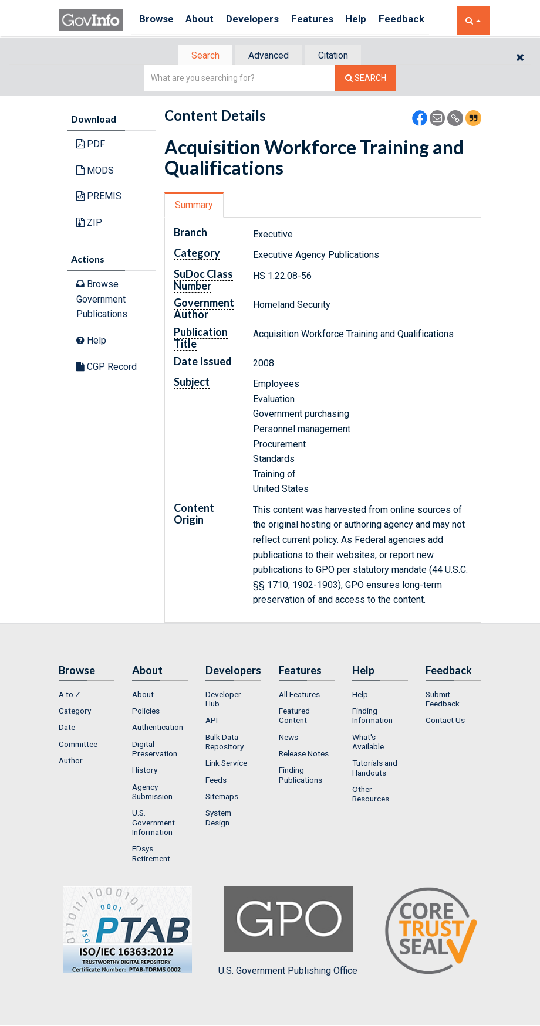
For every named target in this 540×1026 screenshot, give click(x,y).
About (205, 20)
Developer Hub (223, 700)
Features (326, 20)
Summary (196, 206)
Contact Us (445, 721)
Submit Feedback (443, 700)
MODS (95, 171)
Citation (337, 56)
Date (67, 728)
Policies (146, 711)
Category (75, 711)
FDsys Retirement (151, 854)
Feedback (423, 20)
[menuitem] (86, 695)
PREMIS (99, 197)
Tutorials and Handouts (374, 769)
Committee (78, 745)
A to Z (69, 695)
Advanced (268, 56)
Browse (157, 20)
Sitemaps (221, 797)
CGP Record (106, 367)
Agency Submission (152, 792)
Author (71, 761)
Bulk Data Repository (224, 742)
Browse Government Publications (101, 300)
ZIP (89, 223)
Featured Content (294, 716)
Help (374, 20)
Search (199, 56)
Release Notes (304, 754)
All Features (299, 695)
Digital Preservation (154, 749)
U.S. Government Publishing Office (287, 932)
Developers (262, 20)
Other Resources (370, 795)
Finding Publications (300, 776)
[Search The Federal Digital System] (365, 79)
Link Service (226, 764)
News (288, 738)
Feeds (216, 781)
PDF (90, 145)
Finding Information (372, 716)
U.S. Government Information (153, 824)
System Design (218, 819)
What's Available (368, 742)
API (211, 721)
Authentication (157, 728)
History (144, 771)
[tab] (200, 56)
